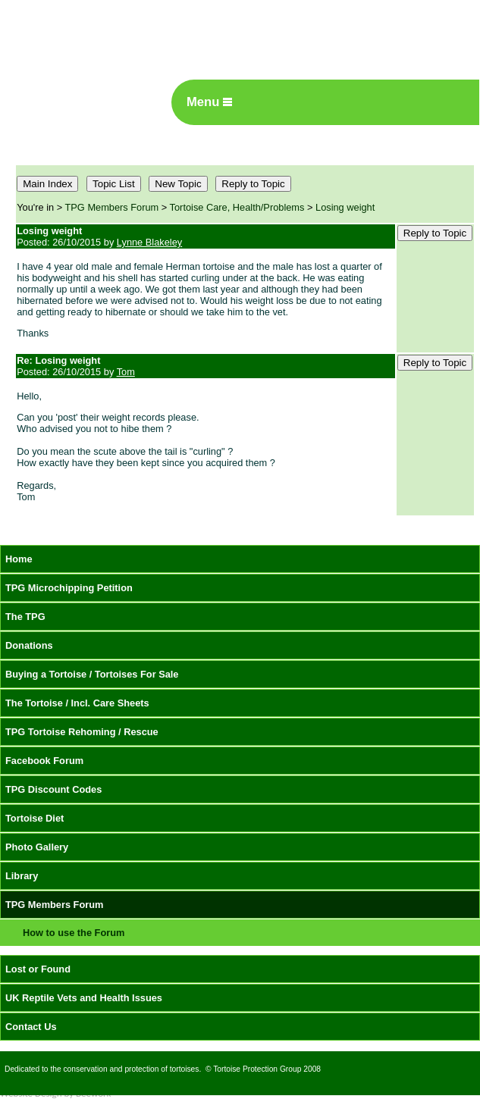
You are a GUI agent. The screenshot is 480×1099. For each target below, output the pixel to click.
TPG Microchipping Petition (69, 587)
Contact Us (31, 1026)
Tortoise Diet (34, 818)
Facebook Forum (44, 760)
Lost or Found (38, 969)
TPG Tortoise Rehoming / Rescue (81, 731)
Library (21, 875)
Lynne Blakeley (149, 242)
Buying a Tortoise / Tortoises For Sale (92, 674)
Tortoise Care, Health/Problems (237, 207)
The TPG (25, 616)
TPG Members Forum (112, 207)
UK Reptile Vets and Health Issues (83, 998)
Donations (29, 645)
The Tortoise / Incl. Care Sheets (77, 703)
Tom (126, 371)
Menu (209, 102)
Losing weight (345, 207)
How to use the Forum (73, 932)
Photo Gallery (36, 847)
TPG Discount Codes (53, 789)
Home (19, 559)
